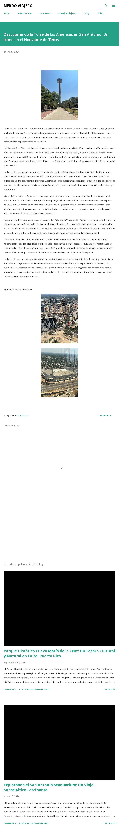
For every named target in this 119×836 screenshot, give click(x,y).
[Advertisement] (59, 530)
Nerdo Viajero (18, 5)
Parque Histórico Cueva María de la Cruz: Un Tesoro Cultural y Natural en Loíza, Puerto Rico (59, 653)
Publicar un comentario (33, 689)
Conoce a (45, 13)
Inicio (6, 13)
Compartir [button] (105, 415)
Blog (87, 13)
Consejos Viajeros (67, 13)
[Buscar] (106, 5)
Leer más (110, 689)
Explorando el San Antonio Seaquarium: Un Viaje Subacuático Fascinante (48, 787)
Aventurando (25, 13)
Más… (100, 13)
